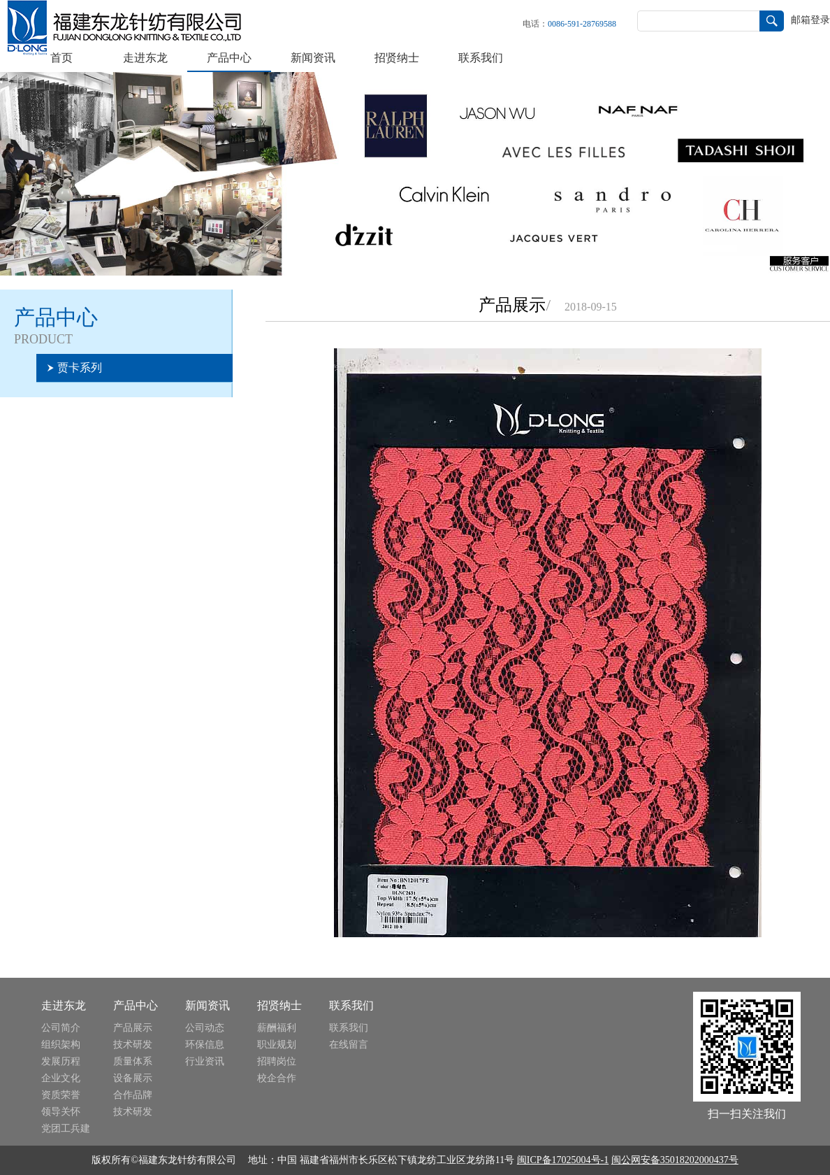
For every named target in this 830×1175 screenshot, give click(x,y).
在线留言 (348, 1044)
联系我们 (480, 58)
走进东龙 (145, 58)
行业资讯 (204, 1061)
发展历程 (60, 1061)
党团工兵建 (65, 1128)
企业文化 (60, 1078)
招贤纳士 (396, 58)
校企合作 (276, 1078)
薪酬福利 (276, 1028)
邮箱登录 (810, 20)
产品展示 (132, 1028)
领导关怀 (60, 1111)
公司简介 (60, 1028)
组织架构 (60, 1044)
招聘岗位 (276, 1061)
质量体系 (132, 1061)
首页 (61, 58)
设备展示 (132, 1078)
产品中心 (229, 58)
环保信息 (204, 1044)
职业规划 (276, 1044)
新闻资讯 (313, 58)
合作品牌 (132, 1095)
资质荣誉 (60, 1095)
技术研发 (132, 1044)
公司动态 (204, 1028)
